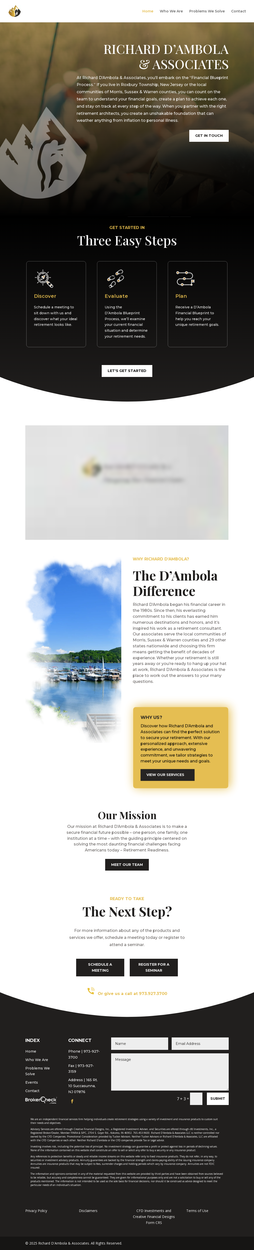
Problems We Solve (207, 11)
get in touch (209, 134)
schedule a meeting (100, 967)
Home (147, 11)
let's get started (127, 370)
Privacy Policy (36, 1210)
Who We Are (171, 11)
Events (31, 1082)
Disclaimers (88, 1210)
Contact (238, 11)
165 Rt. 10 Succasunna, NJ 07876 (83, 1086)
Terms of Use (197, 1210)
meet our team (127, 864)
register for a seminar (153, 967)
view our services (171, 764)
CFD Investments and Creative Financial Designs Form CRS (154, 1216)
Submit (217, 1098)
